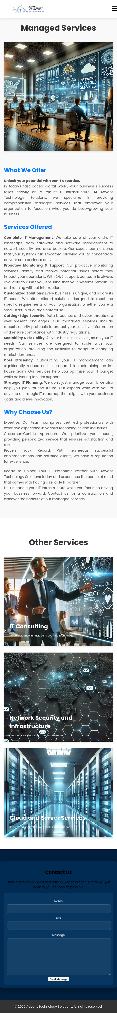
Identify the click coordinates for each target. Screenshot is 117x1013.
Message (58, 935)
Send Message (58, 979)
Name (58, 901)
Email (58, 918)
